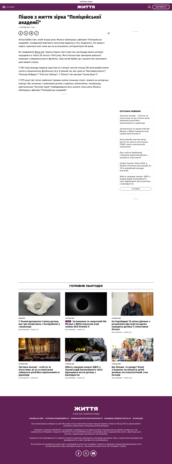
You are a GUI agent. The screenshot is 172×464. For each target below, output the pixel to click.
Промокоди (138, 418)
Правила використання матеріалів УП (87, 418)
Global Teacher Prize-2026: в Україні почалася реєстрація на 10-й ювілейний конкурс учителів (135, 167)
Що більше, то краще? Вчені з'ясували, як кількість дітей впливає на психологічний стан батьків (130, 371)
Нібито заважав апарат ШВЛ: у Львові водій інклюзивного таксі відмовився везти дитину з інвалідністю (135, 180)
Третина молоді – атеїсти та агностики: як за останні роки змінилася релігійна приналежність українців (135, 119)
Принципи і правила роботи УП (117, 418)
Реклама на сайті (36, 418)
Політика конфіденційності (57, 418)
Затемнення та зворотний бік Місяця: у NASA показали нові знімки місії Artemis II (134, 131)
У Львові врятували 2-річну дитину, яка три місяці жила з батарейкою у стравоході (39, 324)
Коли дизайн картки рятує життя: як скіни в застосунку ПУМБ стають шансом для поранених (134, 143)
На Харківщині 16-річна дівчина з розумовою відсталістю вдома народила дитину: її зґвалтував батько (131, 325)
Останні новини (130, 111)
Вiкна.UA (39, 52)
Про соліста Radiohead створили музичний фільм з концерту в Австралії (134, 155)
